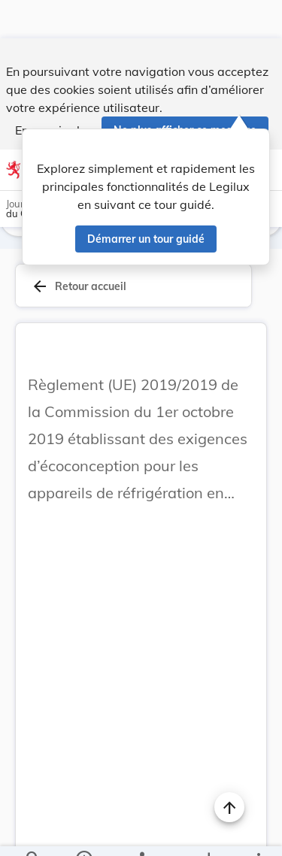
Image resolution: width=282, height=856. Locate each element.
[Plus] (258, 832)
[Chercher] (33, 832)
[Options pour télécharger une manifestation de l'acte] (208, 832)
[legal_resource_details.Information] (83, 832)
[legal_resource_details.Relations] (141, 832)
